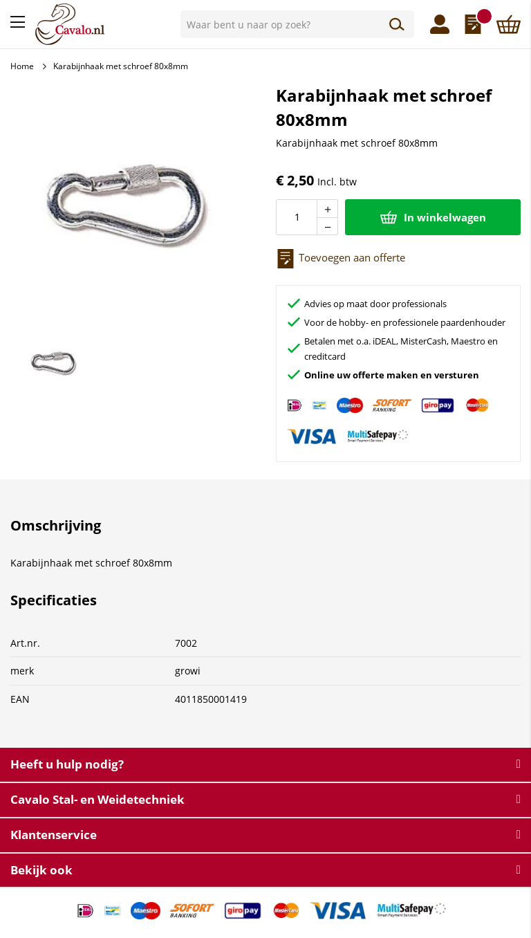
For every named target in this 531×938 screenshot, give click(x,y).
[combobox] (297, 24)
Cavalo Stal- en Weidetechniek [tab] (97, 799)
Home (22, 66)
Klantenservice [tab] (53, 835)
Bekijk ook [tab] (41, 870)
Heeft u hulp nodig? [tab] (67, 764)
